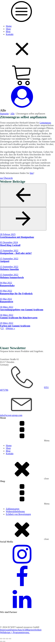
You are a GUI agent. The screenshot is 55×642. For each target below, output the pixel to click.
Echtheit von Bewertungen (18, 514)
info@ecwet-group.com (11, 415)
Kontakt (9, 34)
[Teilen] (7, 638)
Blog (8, 31)
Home (9, 26)
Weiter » (11, 328)
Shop (8, 29)
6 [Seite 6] (6, 328)
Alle (12, 113)
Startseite (4, 113)
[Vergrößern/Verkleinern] (1, 638)
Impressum (5, 630)
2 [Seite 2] (1, 328)
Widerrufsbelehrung (15, 511)
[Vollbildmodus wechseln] (4, 638)
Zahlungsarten (12, 509)
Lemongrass (45, 122)
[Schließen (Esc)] (10, 638)
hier (32, 173)
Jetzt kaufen (5, 344)
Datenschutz (16, 630)
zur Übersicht (6, 178)
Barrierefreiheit (34, 630)
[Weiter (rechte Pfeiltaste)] (4, 641)
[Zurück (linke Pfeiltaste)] (1, 641)
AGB (24, 630)
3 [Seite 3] (3, 328)
